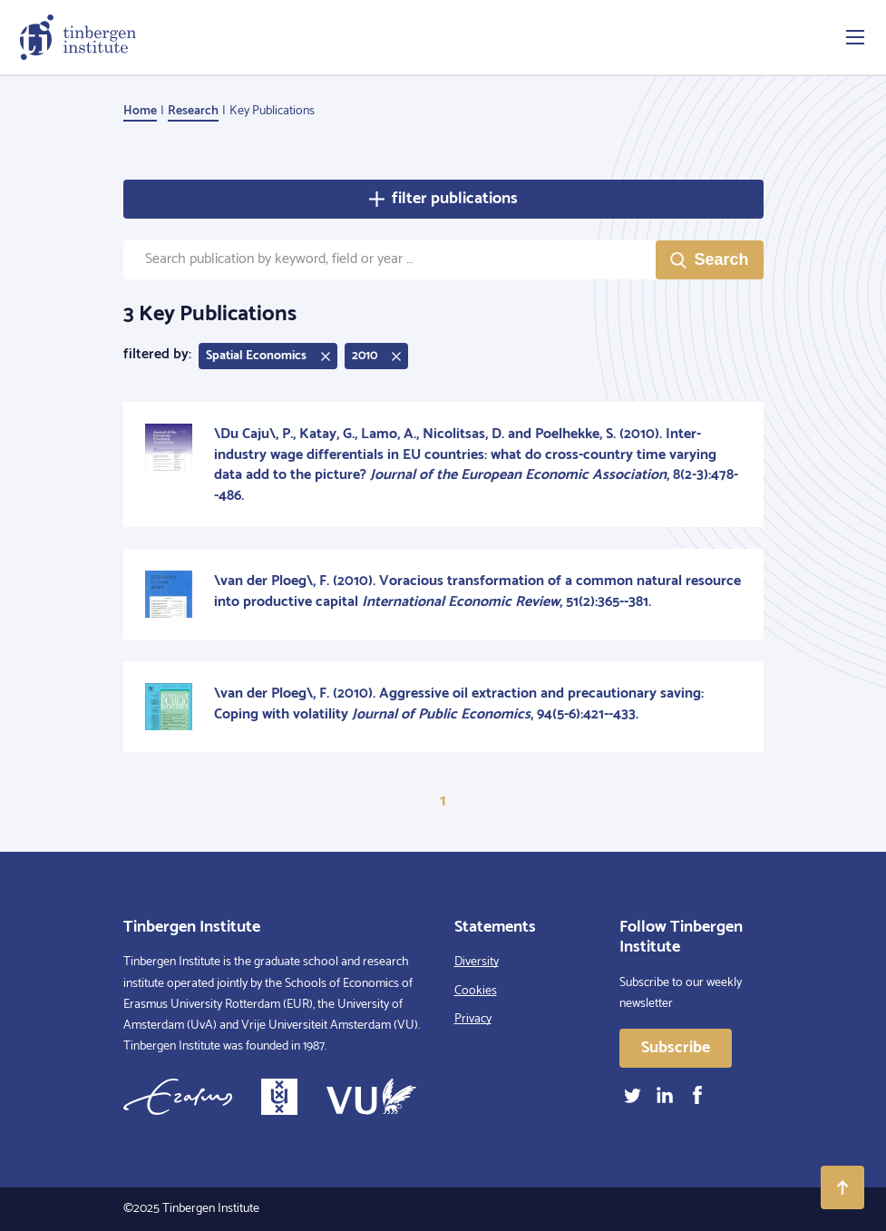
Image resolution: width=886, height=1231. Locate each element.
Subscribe (675, 1047)
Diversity (476, 962)
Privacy (473, 1019)
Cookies (475, 991)
